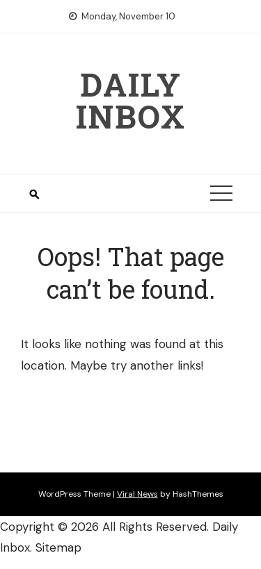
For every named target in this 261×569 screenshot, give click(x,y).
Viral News (137, 494)
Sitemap (58, 547)
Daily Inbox (131, 100)
